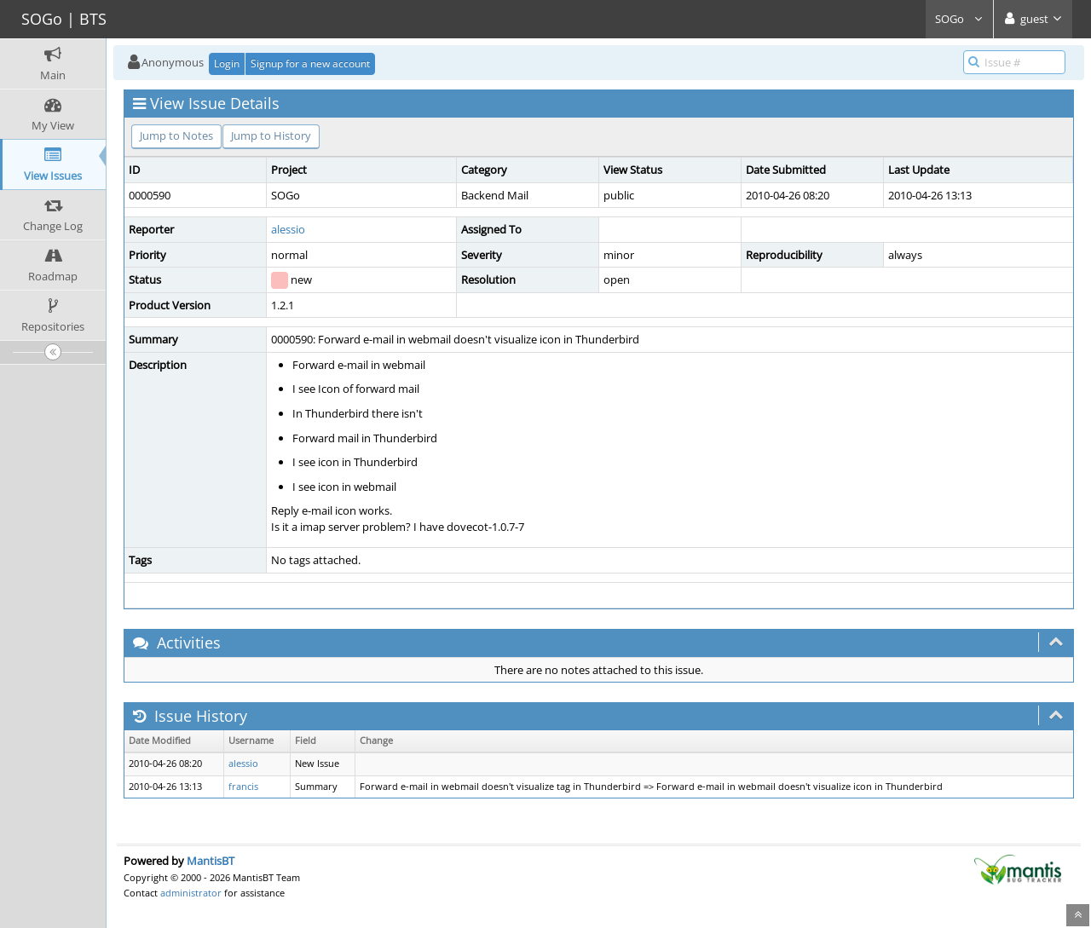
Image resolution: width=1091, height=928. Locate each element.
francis (243, 787)
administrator (191, 892)
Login (227, 63)
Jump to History (271, 135)
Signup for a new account (310, 63)
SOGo (959, 18)
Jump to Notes (176, 135)
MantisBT (210, 860)
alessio (288, 229)
